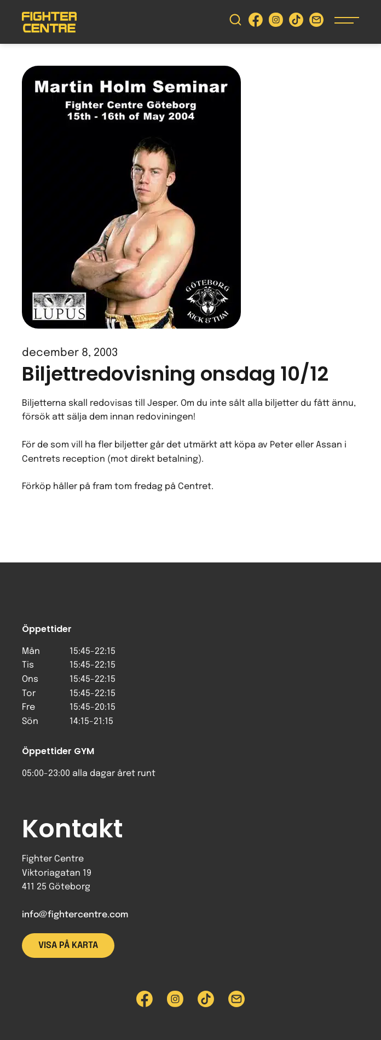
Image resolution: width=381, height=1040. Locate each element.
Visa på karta (68, 945)
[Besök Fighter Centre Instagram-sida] (276, 22)
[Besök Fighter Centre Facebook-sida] (256, 22)
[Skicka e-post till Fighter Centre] (316, 22)
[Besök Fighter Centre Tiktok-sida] (296, 22)
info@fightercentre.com (75, 915)
